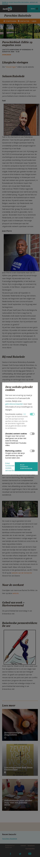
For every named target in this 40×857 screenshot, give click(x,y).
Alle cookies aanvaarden (26, 466)
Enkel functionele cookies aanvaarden (10, 466)
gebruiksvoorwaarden (14, 404)
